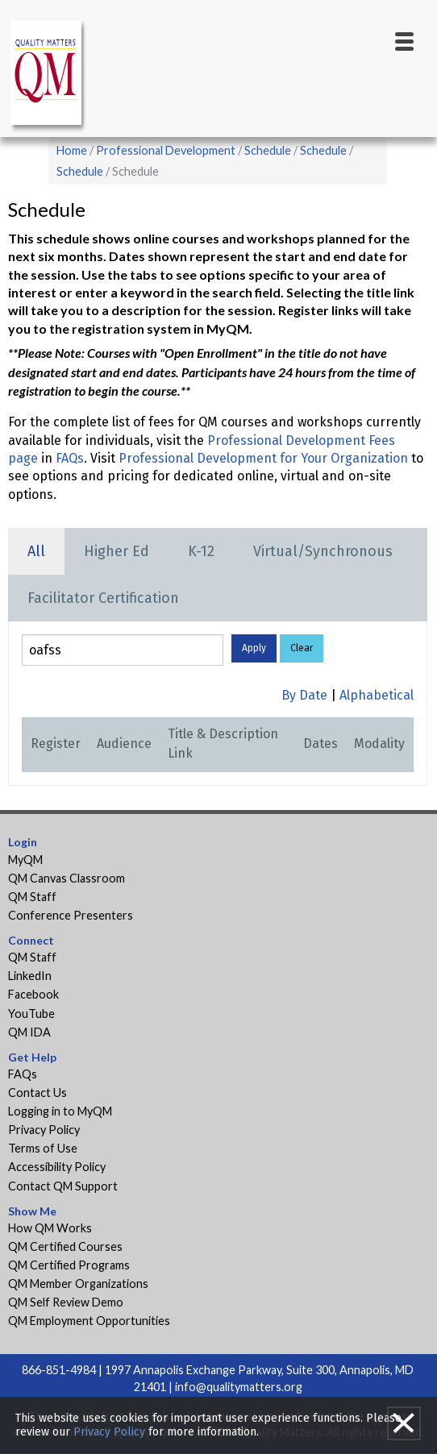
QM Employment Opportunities (89, 1320)
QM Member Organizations (78, 1283)
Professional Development (165, 150)
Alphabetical (376, 695)
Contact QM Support (63, 1186)
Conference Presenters (70, 915)
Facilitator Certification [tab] (103, 598)
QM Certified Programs (69, 1265)
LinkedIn (30, 975)
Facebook (33, 994)
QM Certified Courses (65, 1246)
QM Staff (32, 897)
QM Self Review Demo (65, 1302)
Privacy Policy (44, 1129)
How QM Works (50, 1228)
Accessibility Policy (57, 1167)
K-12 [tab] (201, 551)
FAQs (70, 458)
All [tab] (36, 551)
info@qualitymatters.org (238, 1387)
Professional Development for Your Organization (263, 458)
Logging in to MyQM (60, 1111)
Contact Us (37, 1092)
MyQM (25, 859)
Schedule (267, 150)
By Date (304, 695)
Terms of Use (42, 1148)
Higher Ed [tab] (116, 551)
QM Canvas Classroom (66, 878)
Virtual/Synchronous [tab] (323, 551)
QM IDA (29, 1032)
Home (71, 150)
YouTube (31, 1013)
